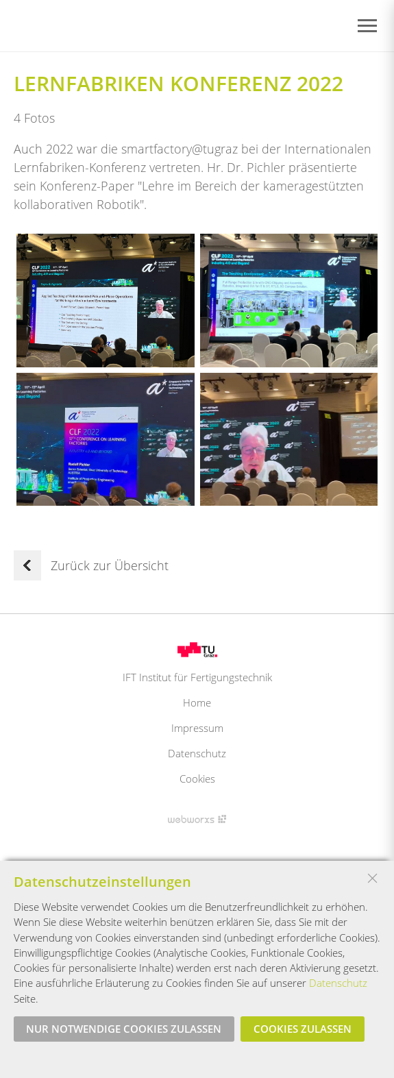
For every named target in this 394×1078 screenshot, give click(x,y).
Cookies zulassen (303, 1029)
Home (197, 702)
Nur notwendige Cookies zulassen (123, 1029)
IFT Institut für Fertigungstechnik (197, 677)
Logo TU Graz (197, 649)
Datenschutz (197, 753)
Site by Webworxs (197, 819)
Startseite (64, 27)
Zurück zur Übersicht (91, 565)
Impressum (197, 728)
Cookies (197, 778)
